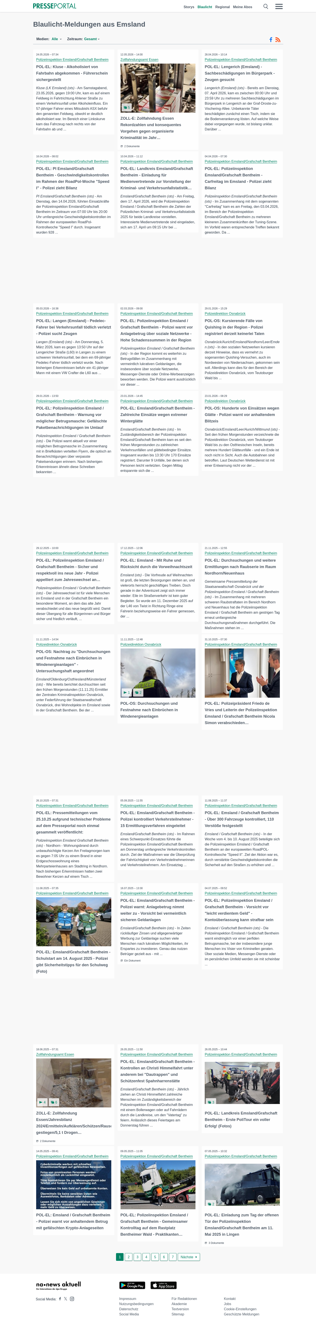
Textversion (180, 1308)
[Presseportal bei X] (64, 1298)
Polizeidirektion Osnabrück (225, 313)
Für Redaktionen (184, 1298)
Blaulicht (205, 7)
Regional (222, 7)
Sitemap (178, 1313)
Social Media (129, 1313)
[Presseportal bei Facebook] (58, 1298)
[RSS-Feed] (278, 40)
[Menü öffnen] (279, 6)
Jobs (227, 1303)
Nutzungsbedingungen (136, 1303)
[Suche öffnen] (266, 6)
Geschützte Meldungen (241, 1313)
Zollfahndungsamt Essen (140, 59)
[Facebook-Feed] (271, 40)
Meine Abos (242, 7)
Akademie (179, 1303)
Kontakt (229, 1298)
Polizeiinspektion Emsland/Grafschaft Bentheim (72, 59)
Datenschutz (128, 1308)
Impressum (127, 1298)
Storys (189, 7)
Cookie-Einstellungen (240, 1308)
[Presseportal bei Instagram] (70, 1298)
